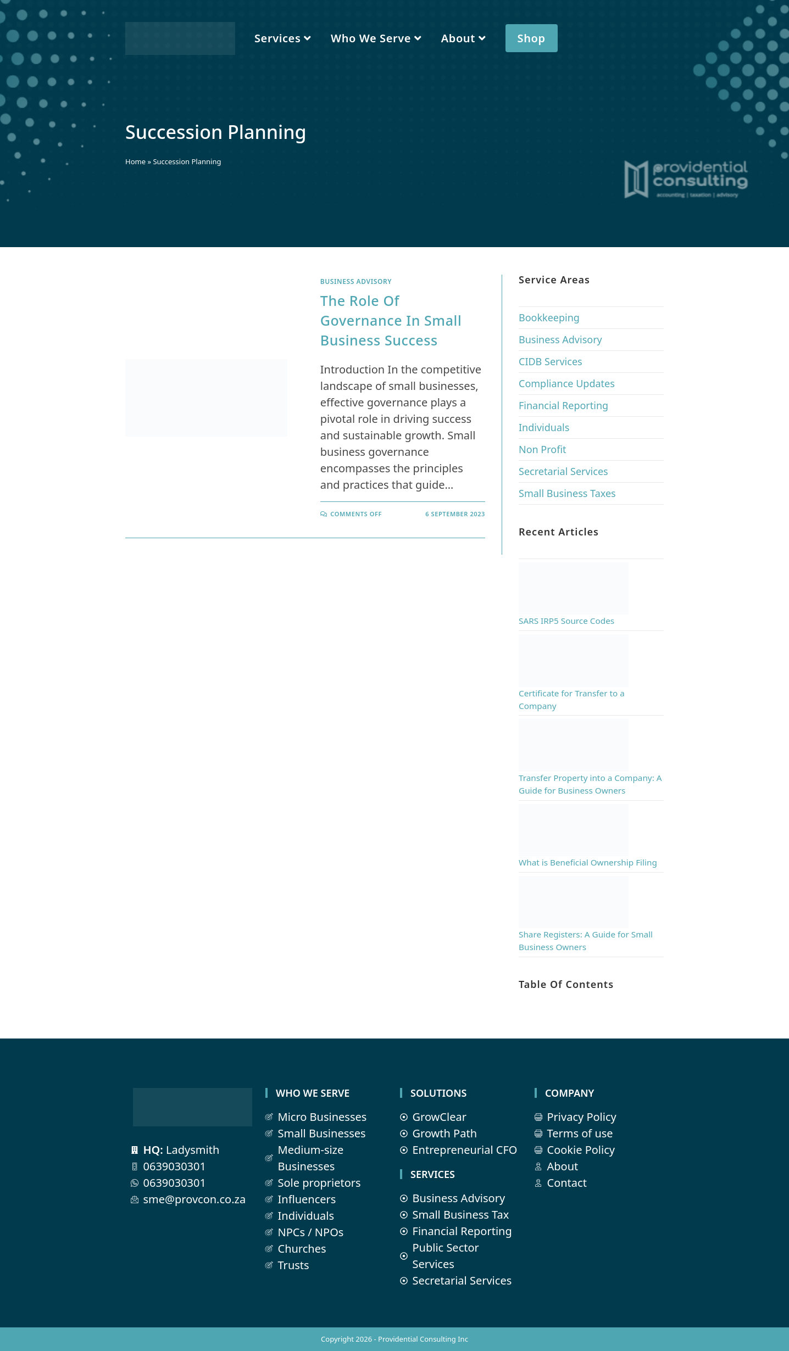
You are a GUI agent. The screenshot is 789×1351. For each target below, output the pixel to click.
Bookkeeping (549, 317)
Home (135, 161)
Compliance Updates (567, 383)
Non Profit (542, 449)
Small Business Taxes (567, 493)
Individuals (544, 427)
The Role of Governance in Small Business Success (391, 320)
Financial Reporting (563, 405)
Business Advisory (356, 281)
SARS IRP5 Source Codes (566, 620)
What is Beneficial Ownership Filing (588, 862)
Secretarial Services (563, 471)
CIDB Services (550, 361)
